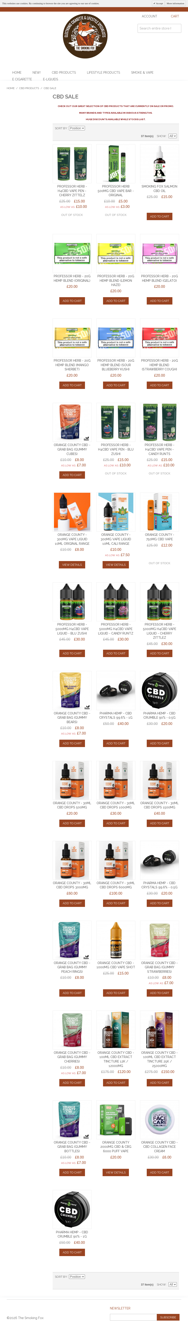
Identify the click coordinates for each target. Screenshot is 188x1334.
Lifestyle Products (103, 72)
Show (161, 136)
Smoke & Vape (142, 72)
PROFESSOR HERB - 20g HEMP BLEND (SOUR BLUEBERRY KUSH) (115, 365)
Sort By (61, 128)
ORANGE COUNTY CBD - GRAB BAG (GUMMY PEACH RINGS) (72, 967)
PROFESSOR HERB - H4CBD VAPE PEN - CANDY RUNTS (159, 449)
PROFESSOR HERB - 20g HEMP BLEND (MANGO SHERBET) (72, 365)
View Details (72, 564)
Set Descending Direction (89, 128)
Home (16, 72)
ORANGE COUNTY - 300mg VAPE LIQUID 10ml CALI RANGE (116, 539)
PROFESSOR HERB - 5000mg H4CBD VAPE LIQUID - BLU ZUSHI (72, 629)
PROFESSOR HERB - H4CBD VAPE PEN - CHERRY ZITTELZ (72, 191)
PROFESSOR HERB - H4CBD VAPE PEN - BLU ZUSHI (116, 449)
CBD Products (64, 72)
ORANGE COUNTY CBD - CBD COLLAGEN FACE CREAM (159, 1147)
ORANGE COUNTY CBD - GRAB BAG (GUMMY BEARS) (72, 718)
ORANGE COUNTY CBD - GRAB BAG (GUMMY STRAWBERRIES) (159, 967)
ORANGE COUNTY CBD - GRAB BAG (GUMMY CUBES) (72, 449)
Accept (159, 3)
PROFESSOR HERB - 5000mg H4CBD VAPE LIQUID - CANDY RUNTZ (115, 629)
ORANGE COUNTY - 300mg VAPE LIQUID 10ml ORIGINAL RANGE (72, 539)
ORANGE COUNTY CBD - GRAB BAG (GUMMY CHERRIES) (72, 1057)
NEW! (37, 72)
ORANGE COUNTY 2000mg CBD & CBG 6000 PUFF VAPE (115, 1147)
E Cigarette (22, 79)
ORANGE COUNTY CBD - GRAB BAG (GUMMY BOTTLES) (72, 1147)
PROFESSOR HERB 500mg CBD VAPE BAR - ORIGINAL (116, 191)
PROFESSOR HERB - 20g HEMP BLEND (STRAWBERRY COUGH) (159, 365)
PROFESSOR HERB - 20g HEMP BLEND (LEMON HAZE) (115, 280)
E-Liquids (50, 79)
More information (175, 3)
